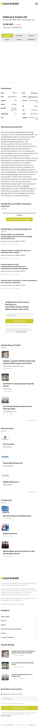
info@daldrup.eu (33, 97)
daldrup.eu (34, 93)
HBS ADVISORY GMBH (10, 725)
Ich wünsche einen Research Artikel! (19, 219)
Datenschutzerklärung (21, 331)
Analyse (7, 39)
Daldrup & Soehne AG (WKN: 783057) (13, 241)
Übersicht (7, 35)
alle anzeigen (31, 420)
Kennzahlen (19, 35)
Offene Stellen (31, 725)
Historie (19, 39)
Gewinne (31, 35)
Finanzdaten (31, 39)
